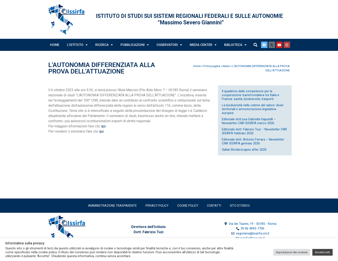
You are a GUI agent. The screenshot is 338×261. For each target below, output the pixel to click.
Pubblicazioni (134, 45)
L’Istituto (77, 45)
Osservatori (169, 45)
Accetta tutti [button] (322, 252)
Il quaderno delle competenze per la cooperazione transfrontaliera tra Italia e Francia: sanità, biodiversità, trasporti (250, 95)
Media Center (203, 45)
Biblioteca (235, 45)
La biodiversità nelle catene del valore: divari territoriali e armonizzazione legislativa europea (252, 109)
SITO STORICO (240, 205)
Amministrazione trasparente (112, 205)
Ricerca (104, 45)
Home (54, 45)
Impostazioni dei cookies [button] (292, 252)
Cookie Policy (187, 205)
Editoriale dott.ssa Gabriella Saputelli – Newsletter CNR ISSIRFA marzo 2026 (249, 121)
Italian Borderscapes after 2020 (244, 150)
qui (103, 126)
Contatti (214, 205)
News (226, 66)
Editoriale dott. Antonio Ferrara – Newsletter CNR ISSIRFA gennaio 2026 (253, 141)
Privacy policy (157, 205)
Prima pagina (211, 66)
